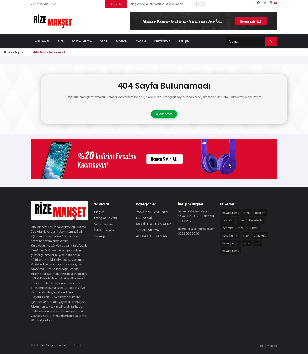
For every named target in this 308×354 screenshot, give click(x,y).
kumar (253, 228)
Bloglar (99, 212)
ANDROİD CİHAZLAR (151, 236)
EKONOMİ (144, 218)
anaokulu (260, 235)
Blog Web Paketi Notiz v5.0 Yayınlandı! (156, 4)
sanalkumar (230, 235)
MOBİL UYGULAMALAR (153, 224)
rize (246, 212)
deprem (260, 212)
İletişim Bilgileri (104, 230)
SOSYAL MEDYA (147, 230)
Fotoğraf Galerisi (105, 218)
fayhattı (227, 220)
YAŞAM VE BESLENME (152, 212)
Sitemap (99, 236)
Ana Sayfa (13, 52)
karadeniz (255, 220)
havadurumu (230, 212)
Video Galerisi (103, 224)
